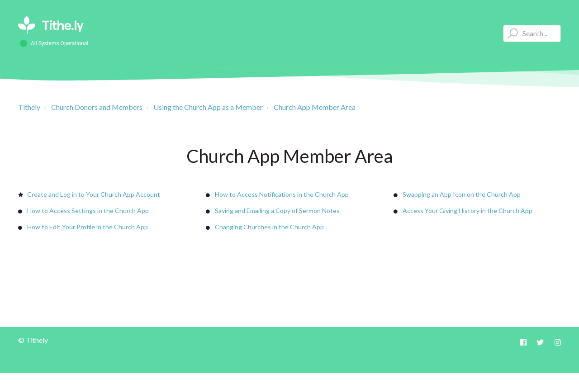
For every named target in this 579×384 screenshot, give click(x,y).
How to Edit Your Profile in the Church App (87, 227)
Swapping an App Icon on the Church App (462, 194)
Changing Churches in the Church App (269, 227)
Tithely (29, 107)
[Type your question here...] (532, 33)
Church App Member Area (315, 107)
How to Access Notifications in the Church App (282, 194)
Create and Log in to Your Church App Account (93, 194)
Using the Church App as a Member (208, 107)
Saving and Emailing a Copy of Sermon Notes (277, 210)
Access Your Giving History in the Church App (467, 210)
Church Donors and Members (96, 107)
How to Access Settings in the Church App (88, 210)
